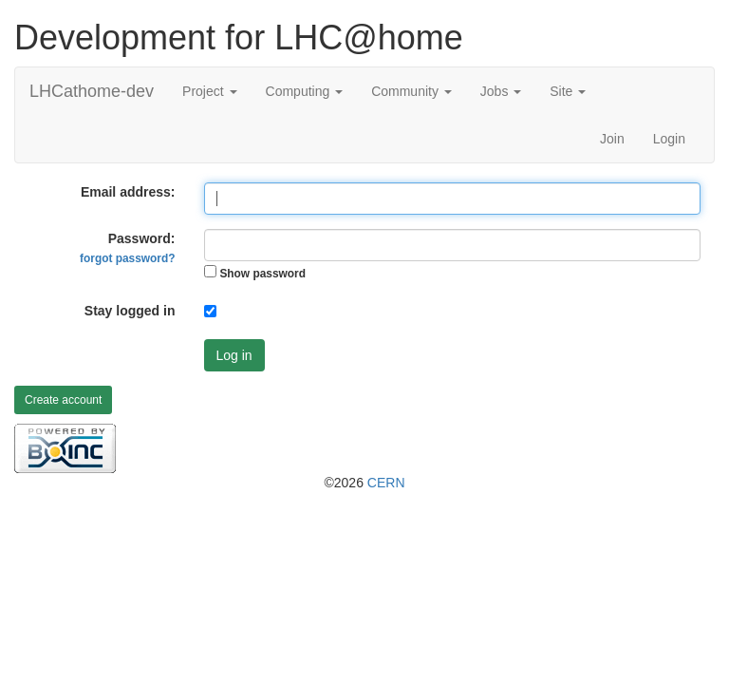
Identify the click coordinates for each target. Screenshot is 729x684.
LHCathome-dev (91, 91)
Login (669, 138)
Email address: (128, 192)
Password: (127, 248)
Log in (234, 355)
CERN (386, 482)
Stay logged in (130, 310)
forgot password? (127, 258)
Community (411, 91)
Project (209, 91)
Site (568, 91)
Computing (305, 91)
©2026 (364, 482)
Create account (63, 400)
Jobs (500, 91)
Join (612, 138)
